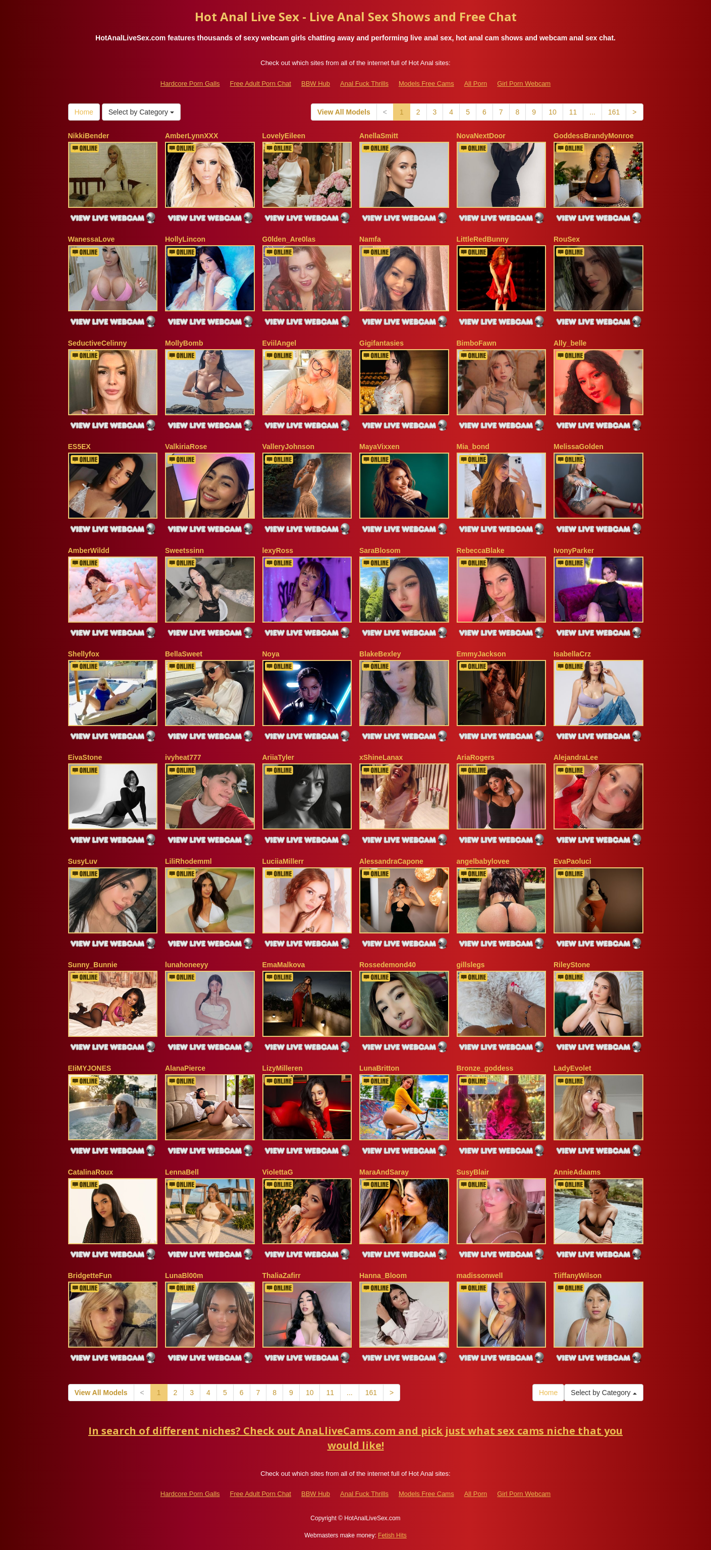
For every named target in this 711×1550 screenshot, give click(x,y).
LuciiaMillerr (283, 861)
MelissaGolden (579, 446)
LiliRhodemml (188, 861)
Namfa (370, 239)
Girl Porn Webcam (524, 83)
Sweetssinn (184, 550)
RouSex (567, 239)
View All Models (343, 112)
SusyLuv (82, 861)
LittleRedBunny (483, 239)
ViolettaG (277, 1172)
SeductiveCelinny (97, 343)
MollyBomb (184, 343)
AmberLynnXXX (191, 136)
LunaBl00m (184, 1275)
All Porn (475, 83)
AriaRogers (476, 757)
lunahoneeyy (186, 965)
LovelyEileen (284, 136)
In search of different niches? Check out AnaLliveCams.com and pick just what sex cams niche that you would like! (355, 1438)
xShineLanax (381, 757)
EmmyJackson (481, 654)
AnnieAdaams (577, 1172)
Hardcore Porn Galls (190, 83)
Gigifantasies (381, 343)
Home (84, 112)
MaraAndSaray (384, 1172)
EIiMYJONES (90, 1068)
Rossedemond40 (387, 965)
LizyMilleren (282, 1068)
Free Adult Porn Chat (260, 83)
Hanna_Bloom (383, 1275)
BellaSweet (183, 654)
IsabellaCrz (572, 654)
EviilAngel (279, 343)
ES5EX (79, 446)
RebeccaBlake (481, 550)
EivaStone (85, 757)
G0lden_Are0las (289, 239)
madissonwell (480, 1275)
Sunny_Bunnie (93, 965)
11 (573, 112)
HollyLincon (185, 239)
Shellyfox (83, 654)
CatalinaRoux (90, 1172)
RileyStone (572, 965)
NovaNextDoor (481, 136)
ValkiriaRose (186, 446)
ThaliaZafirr (281, 1275)
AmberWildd (89, 550)
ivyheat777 (183, 757)
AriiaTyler (278, 757)
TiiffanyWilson (577, 1275)
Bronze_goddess (485, 1068)
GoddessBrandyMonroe (594, 136)
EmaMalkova (283, 965)
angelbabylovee (483, 861)
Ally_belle (570, 343)
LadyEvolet (572, 1068)
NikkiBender (89, 136)
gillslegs (471, 965)
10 (553, 112)
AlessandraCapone (391, 861)
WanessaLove (91, 239)
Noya (271, 654)
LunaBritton (379, 1068)
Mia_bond (473, 446)
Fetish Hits (392, 1535)
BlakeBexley (380, 654)
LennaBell (182, 1172)
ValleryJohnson (288, 446)
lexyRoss (277, 550)
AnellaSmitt (378, 136)
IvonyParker (574, 550)
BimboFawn (477, 343)
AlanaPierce (185, 1068)
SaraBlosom (380, 550)
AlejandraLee (576, 757)
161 (614, 112)
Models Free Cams (426, 83)
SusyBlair (473, 1172)
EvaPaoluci (572, 861)
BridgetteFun (90, 1275)
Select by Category (141, 112)
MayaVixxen (379, 446)
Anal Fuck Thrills (364, 83)
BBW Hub (315, 83)
